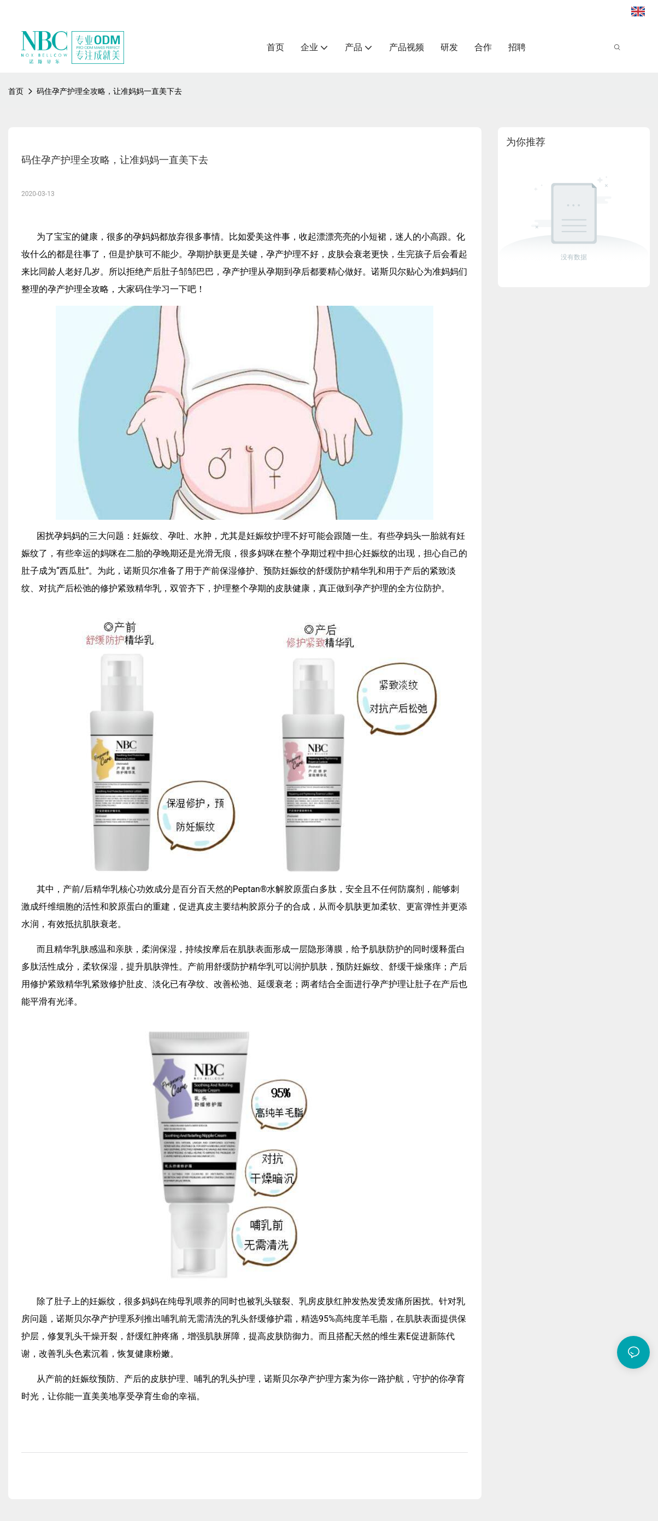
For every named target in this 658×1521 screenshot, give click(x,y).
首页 (16, 91)
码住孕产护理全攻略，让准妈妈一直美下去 (109, 91)
